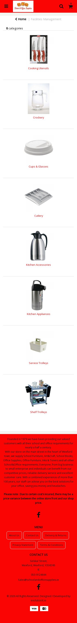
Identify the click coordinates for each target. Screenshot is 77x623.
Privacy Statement (23, 544)
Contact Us (32, 535)
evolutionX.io (38, 600)
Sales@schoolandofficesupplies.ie (38, 580)
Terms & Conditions (51, 544)
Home (20, 19)
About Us (14, 535)
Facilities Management (46, 19)
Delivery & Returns (56, 535)
